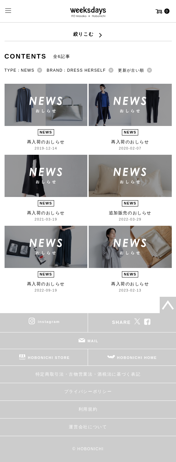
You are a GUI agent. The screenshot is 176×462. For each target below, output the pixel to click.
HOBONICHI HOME (137, 357)
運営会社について (88, 426)
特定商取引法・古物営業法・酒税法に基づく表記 (88, 374)
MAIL (93, 341)
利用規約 (88, 409)
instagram (49, 321)
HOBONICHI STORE (49, 357)
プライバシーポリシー (88, 391)
